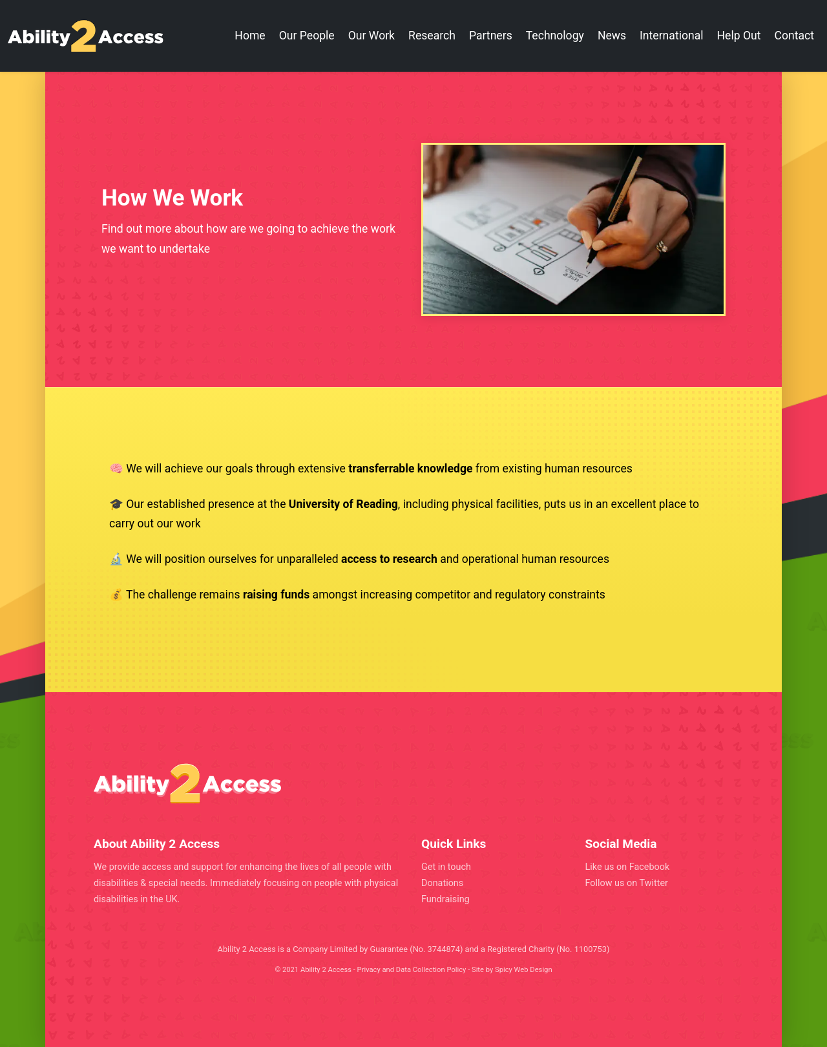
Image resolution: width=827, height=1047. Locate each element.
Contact (795, 35)
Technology (555, 35)
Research (431, 35)
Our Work (371, 35)
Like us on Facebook (627, 867)
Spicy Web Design (523, 970)
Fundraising (445, 899)
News (612, 35)
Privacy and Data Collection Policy (411, 970)
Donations (442, 883)
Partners (490, 35)
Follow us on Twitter (626, 883)
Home (250, 35)
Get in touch (446, 867)
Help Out (739, 35)
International (671, 35)
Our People (307, 35)
